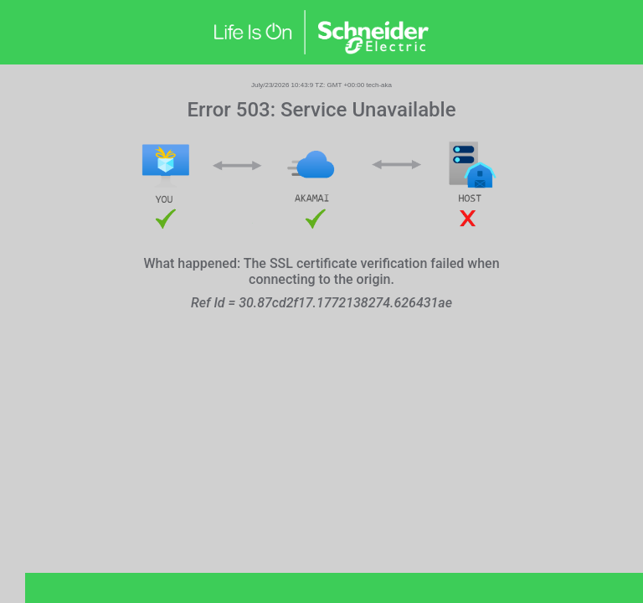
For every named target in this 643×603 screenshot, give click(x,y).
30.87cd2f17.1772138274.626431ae (345, 303)
